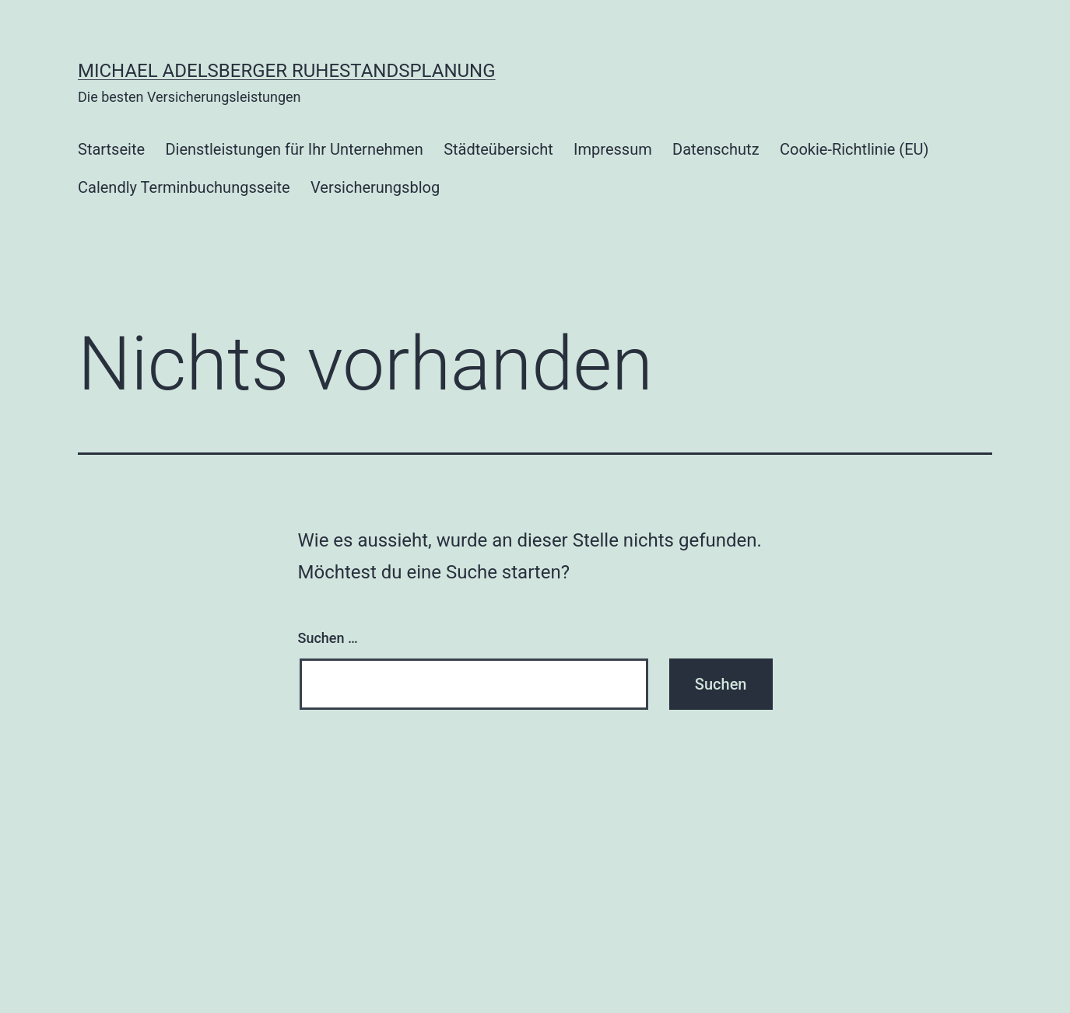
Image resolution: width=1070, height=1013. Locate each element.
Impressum (613, 149)
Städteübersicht (498, 149)
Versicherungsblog (375, 187)
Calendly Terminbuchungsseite (184, 187)
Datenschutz (716, 149)
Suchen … (328, 638)
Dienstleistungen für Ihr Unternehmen (294, 149)
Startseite (111, 149)
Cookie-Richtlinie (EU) (854, 149)
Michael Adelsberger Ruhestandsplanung (287, 71)
